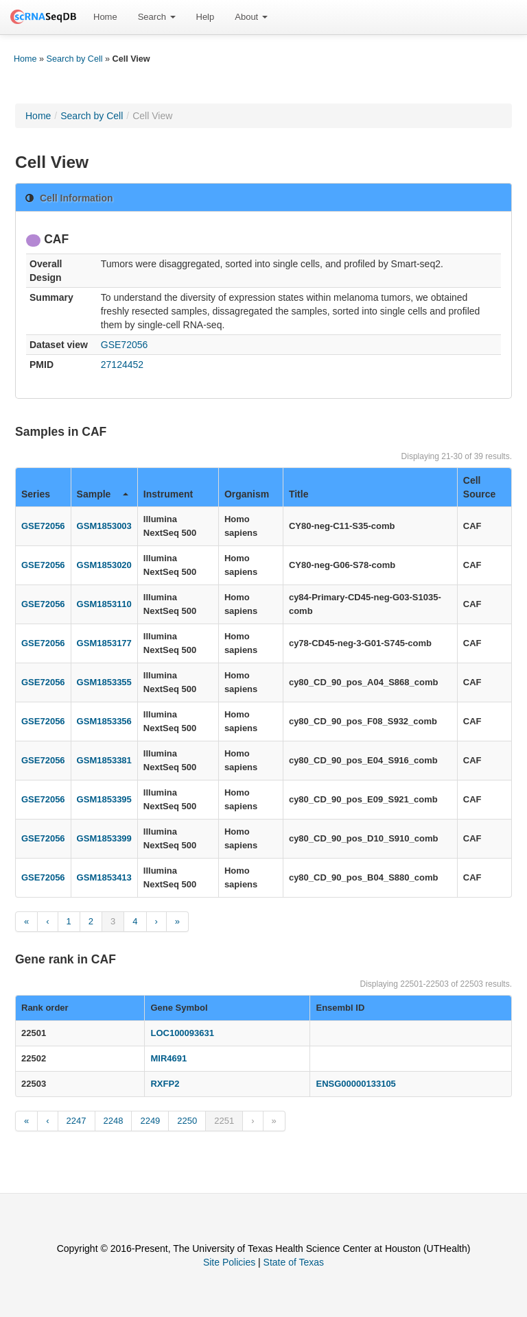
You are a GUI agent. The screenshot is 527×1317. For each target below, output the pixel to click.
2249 (150, 1121)
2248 (114, 1121)
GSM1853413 (104, 877)
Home (105, 17)
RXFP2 (164, 1084)
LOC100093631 (182, 1033)
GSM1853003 (104, 526)
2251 (224, 1121)
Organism (246, 494)
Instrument (168, 494)
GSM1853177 (104, 643)
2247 (76, 1121)
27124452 (122, 364)
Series (35, 494)
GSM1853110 (104, 604)
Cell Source (479, 487)
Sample (102, 494)
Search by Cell (75, 59)
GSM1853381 (104, 760)
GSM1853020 (104, 565)
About (251, 17)
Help (205, 17)
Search (157, 17)
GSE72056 (124, 344)
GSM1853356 (104, 721)
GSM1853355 (104, 682)
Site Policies (229, 1262)
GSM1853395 (104, 799)
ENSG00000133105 (355, 1084)
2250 (187, 1121)
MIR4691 (168, 1058)
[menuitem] (105, 17)
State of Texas (294, 1262)
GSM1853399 (104, 838)
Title (299, 494)
